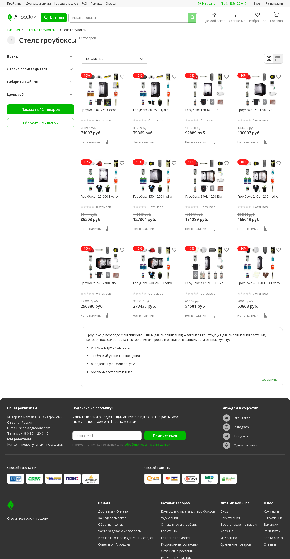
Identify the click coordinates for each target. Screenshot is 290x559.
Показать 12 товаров (40, 109)
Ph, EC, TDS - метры (176, 530)
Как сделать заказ (66, 3)
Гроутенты (169, 504)
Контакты (271, 484)
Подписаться (165, 408)
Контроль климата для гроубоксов (188, 484)
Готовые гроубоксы (40, 30)
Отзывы (111, 3)
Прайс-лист (14, 3)
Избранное (229, 511)
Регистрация (274, 3)
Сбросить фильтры (40, 123)
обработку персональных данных (147, 418)
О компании (273, 491)
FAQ (84, 3)
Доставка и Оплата (113, 484)
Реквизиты (272, 504)
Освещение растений (177, 524)
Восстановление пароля (239, 498)
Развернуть (268, 352)
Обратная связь (110, 498)
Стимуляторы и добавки (179, 498)
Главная (13, 30)
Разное (166, 544)
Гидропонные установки (179, 517)
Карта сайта (273, 511)
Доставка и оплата (38, 3)
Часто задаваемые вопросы (119, 504)
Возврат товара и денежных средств (126, 511)
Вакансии (271, 498)
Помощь (96, 3)
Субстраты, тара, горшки (180, 537)
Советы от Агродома (114, 517)
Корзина (226, 504)
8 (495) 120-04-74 (37, 406)
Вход (257, 3)
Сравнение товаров (235, 517)
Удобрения (169, 491)
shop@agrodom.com (34, 401)
